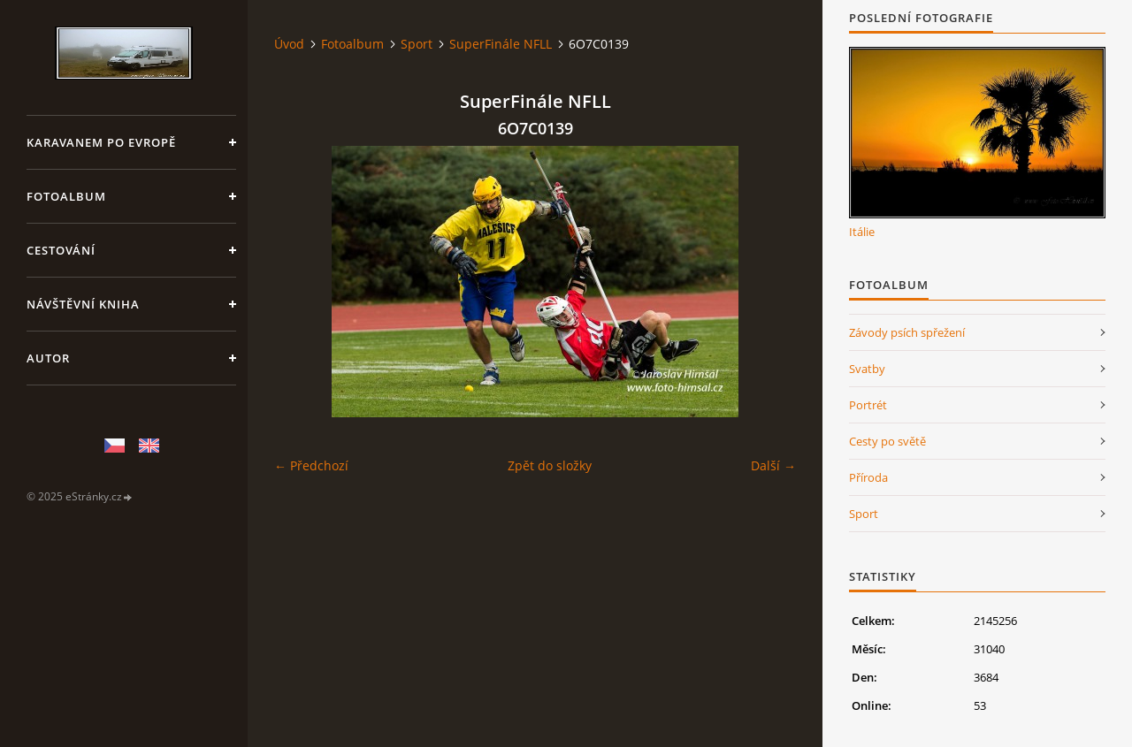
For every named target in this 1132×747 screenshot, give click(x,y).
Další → (773, 465)
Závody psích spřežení (907, 332)
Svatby (867, 369)
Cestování (61, 250)
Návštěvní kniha (83, 304)
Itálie (862, 232)
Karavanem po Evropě (101, 142)
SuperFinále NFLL (500, 43)
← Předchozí (311, 465)
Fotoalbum (66, 196)
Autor (48, 358)
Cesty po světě (887, 441)
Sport (416, 43)
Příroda (868, 477)
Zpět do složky (550, 465)
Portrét (868, 405)
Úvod (289, 43)
